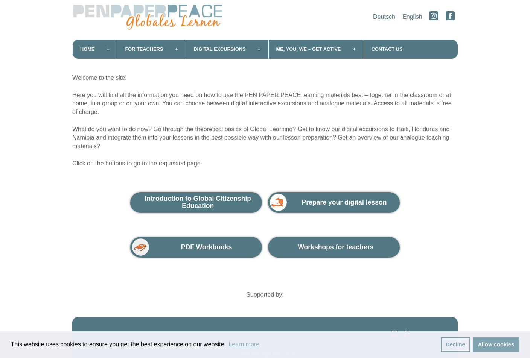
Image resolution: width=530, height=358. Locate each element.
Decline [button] (455, 344)
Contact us (387, 49)
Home (87, 49)
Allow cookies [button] (496, 344)
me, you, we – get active (308, 49)
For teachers (144, 49)
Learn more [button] (243, 344)
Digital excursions (219, 49)
